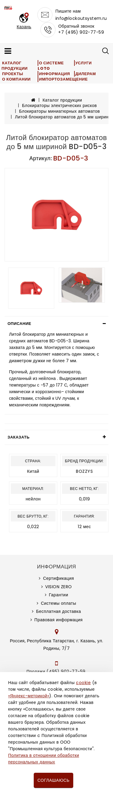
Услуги (83, 63)
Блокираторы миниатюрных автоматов (59, 111)
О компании (16, 79)
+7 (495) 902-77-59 (81, 32)
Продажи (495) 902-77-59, (56, 671)
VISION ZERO (58, 586)
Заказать (19, 437)
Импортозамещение (63, 79)
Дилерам (85, 74)
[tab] (56, 323)
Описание (19, 323)
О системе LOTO (51, 65)
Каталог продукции (15, 65)
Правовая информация (58, 619)
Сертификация (58, 578)
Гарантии (58, 595)
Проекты (12, 74)
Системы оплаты (58, 603)
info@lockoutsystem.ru (81, 18)
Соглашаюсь (53, 780)
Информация (54, 74)
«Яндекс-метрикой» (28, 696)
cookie (83, 683)
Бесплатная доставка (58, 611)
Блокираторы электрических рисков (59, 105)
